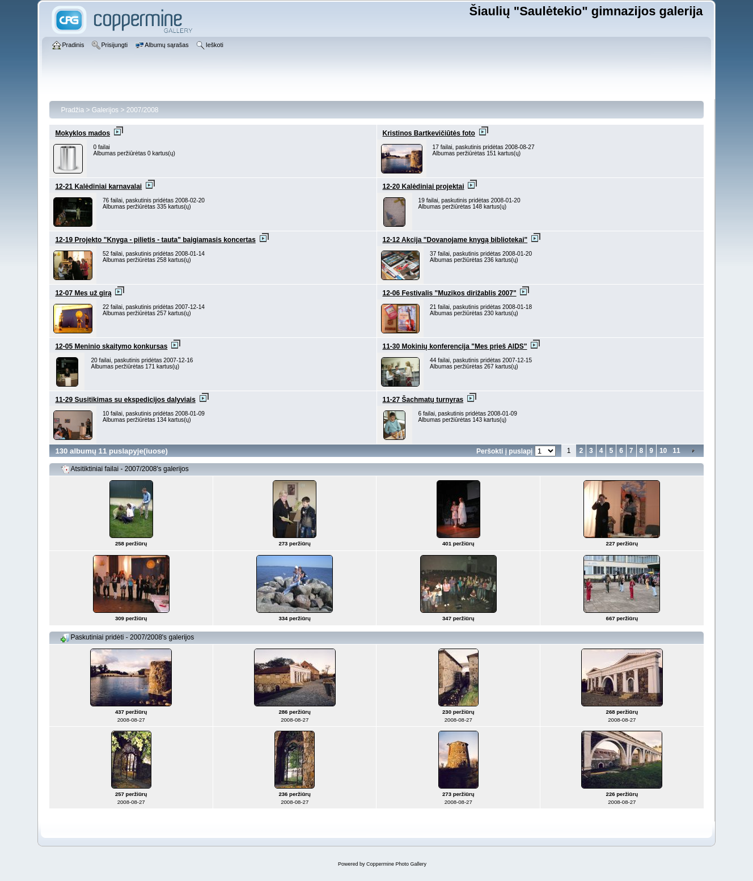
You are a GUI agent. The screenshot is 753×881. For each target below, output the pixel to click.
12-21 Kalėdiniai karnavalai (98, 186)
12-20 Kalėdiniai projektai (423, 186)
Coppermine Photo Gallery (396, 864)
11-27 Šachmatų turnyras (423, 400)
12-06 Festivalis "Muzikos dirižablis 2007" (450, 293)
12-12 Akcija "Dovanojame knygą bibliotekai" (455, 240)
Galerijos (105, 110)
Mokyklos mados (82, 133)
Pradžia (72, 110)
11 (676, 451)
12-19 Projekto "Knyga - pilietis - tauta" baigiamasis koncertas (155, 240)
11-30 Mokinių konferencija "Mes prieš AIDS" (455, 346)
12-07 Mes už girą (83, 293)
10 (663, 451)
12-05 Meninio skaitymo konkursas (111, 346)
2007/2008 (142, 110)
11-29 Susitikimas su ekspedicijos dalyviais (125, 400)
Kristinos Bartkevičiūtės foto (429, 133)
